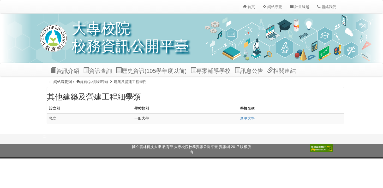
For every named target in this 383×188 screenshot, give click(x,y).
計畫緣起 (299, 7)
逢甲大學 (247, 118)
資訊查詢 (97, 70)
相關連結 (281, 70)
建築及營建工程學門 (130, 82)
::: (45, 69)
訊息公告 (249, 70)
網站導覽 (272, 7)
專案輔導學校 (210, 70)
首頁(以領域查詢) (92, 82)
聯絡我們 (326, 7)
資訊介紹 (65, 70)
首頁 (249, 7)
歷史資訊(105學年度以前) (151, 70)
